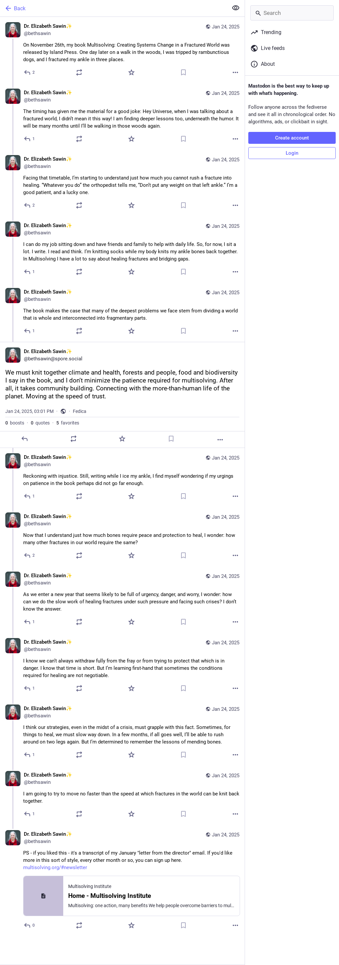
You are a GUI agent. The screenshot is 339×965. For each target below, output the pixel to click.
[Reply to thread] (29, 139)
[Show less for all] (236, 8)
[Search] (292, 12)
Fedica (79, 411)
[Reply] (29, 72)
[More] (235, 72)
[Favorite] (131, 72)
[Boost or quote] (79, 72)
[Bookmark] (183, 72)
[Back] (113, 8)
